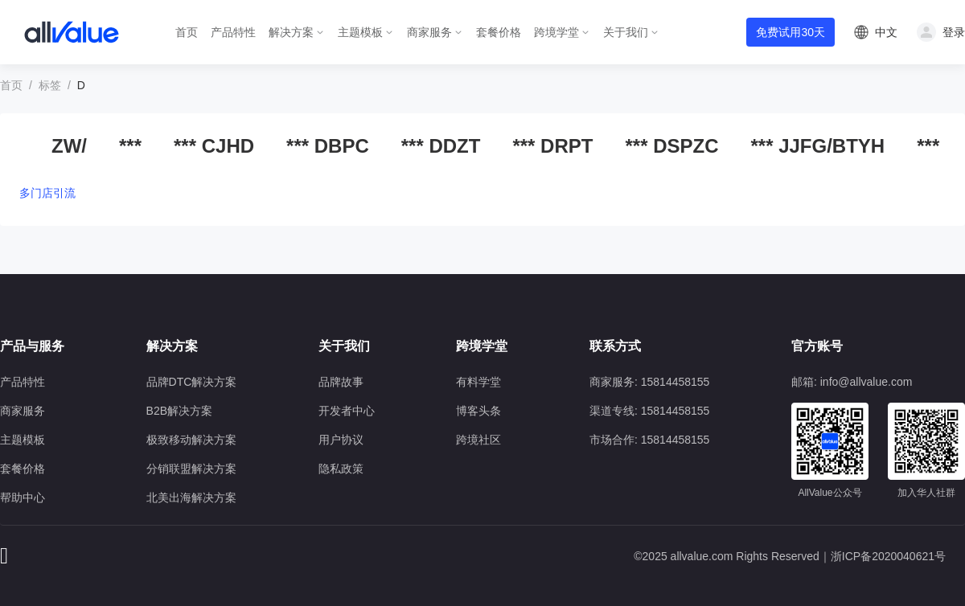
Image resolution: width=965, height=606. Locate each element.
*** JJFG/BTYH (817, 146)
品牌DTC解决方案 (191, 381)
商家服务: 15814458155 (649, 381)
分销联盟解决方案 (191, 468)
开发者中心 (346, 410)
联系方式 (615, 346)
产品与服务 (32, 346)
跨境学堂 (556, 32)
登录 (953, 32)
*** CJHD (214, 146)
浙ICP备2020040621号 (888, 556)
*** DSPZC (671, 146)
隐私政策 (340, 468)
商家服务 (429, 32)
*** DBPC (327, 146)
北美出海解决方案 (191, 497)
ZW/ (69, 146)
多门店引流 (47, 192)
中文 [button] (886, 32)
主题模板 (360, 32)
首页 (186, 32)
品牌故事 (340, 381)
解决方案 (291, 32)
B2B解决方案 (179, 410)
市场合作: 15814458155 (649, 439)
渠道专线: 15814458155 (649, 410)
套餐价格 (498, 32)
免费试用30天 (790, 32)
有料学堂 (478, 381)
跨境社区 (478, 439)
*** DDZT (441, 146)
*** (130, 146)
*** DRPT (552, 146)
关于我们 (625, 32)
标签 (50, 85)
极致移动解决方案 (191, 439)
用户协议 (340, 439)
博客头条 (478, 410)
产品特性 (233, 32)
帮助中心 (22, 497)
